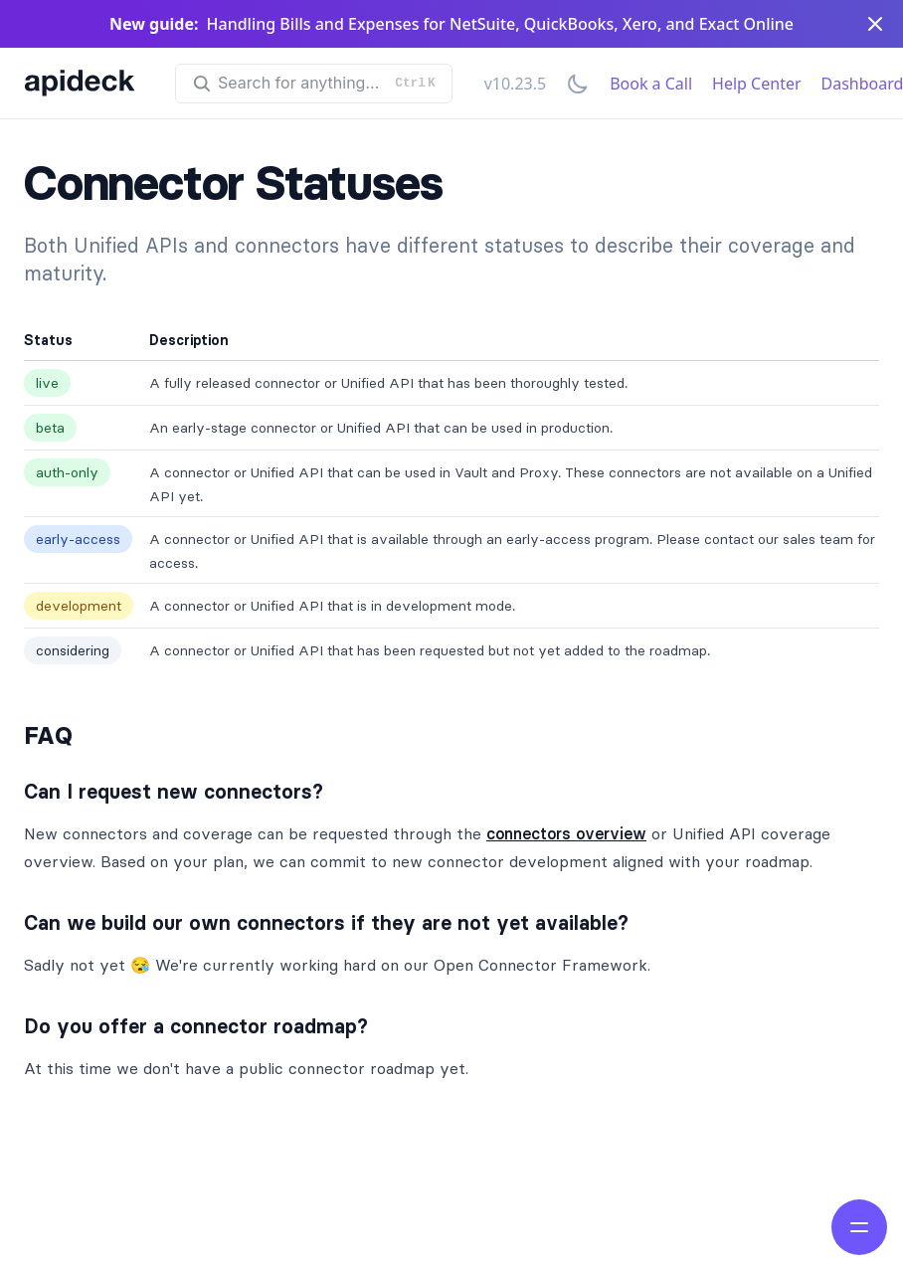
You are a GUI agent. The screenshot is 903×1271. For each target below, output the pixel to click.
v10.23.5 (515, 83)
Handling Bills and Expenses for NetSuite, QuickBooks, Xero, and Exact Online (500, 24)
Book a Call (651, 83)
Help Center (756, 83)
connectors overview (566, 833)
